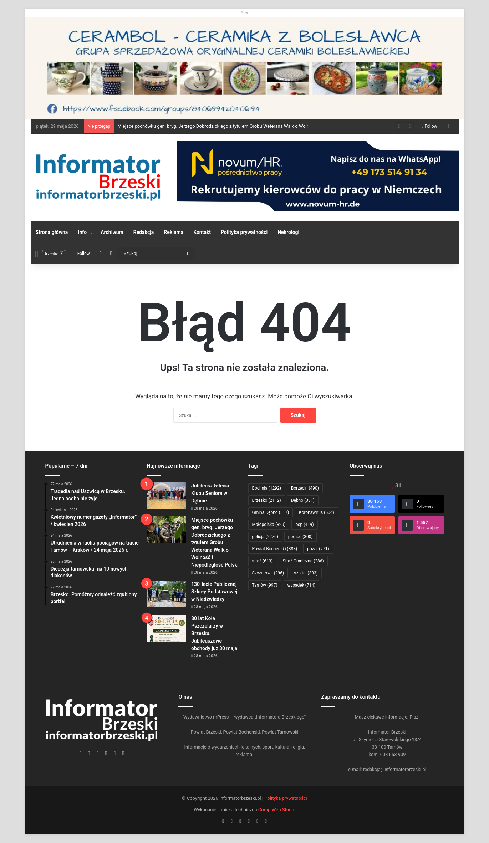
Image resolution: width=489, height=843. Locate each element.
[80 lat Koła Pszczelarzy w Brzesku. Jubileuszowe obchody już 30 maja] (166, 628)
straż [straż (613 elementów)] (262, 560)
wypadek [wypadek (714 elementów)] (301, 585)
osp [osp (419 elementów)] (304, 524)
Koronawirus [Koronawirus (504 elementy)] (316, 512)
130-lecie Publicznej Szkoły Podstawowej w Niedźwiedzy (214, 591)
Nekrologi (288, 232)
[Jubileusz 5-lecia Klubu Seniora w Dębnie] (166, 495)
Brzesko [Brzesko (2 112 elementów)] (266, 500)
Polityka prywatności (244, 232)
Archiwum (112, 232)
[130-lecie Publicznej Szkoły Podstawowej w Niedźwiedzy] (166, 594)
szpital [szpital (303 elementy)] (306, 573)
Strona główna (52, 232)
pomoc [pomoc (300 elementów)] (300, 536)
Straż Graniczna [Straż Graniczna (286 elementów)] (303, 560)
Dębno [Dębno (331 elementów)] (303, 500)
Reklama (173, 232)
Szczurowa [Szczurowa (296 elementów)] (268, 573)
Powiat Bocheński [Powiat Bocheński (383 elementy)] (274, 548)
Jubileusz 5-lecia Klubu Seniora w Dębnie (210, 493)
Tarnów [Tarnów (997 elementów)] (264, 585)
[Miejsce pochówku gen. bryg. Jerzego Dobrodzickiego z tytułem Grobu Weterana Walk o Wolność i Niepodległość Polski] (166, 529)
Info (82, 232)
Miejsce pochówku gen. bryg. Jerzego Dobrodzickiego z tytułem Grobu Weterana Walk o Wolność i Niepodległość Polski (240, 126)
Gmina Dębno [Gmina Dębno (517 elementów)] (270, 512)
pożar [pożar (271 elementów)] (318, 548)
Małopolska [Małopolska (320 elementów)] (269, 524)
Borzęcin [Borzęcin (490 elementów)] (305, 488)
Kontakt (202, 232)
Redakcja (143, 232)
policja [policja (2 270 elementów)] (265, 536)
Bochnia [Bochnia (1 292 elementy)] (266, 488)
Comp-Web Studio (276, 809)
